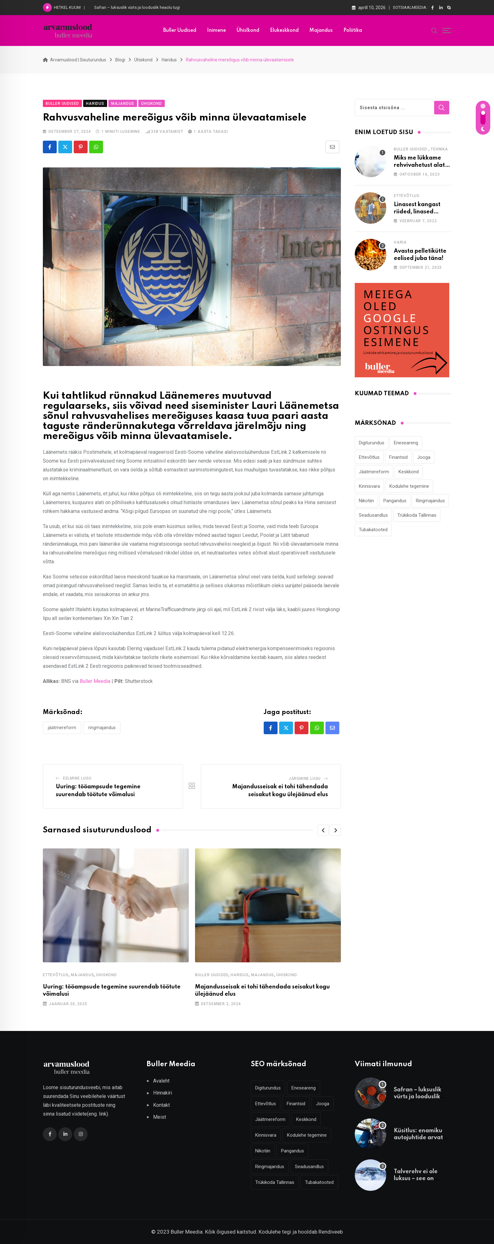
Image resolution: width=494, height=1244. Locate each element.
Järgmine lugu (305, 778)
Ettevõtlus (56, 975)
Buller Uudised (211, 975)
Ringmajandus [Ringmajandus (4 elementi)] (430, 501)
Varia (400, 242)
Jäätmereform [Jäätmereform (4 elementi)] (374, 472)
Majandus (321, 30)
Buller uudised (179, 30)
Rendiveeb (331, 1232)
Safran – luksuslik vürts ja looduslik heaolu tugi (137, 7)
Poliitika (352, 30)
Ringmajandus (102, 727)
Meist (159, 1117)
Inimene (216, 30)
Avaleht (161, 1081)
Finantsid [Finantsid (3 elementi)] (398, 457)
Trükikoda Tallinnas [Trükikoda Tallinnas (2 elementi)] (416, 515)
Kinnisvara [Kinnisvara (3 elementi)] (369, 486)
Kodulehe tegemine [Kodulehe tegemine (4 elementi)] (409, 486)
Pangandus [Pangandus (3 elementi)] (394, 501)
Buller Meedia (95, 681)
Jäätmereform (62, 727)
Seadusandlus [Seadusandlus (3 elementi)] (373, 515)
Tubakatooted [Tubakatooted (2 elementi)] (373, 529)
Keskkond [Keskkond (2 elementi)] (409, 472)
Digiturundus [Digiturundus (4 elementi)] (371, 443)
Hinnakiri (162, 1093)
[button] (323, 830)
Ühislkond (248, 30)
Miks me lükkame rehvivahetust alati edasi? (420, 165)
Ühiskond (106, 975)
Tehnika (439, 149)
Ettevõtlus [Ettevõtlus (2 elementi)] (369, 457)
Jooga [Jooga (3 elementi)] (423, 457)
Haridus (240, 975)
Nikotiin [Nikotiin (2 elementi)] (366, 501)
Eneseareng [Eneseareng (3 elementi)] (406, 443)
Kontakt (161, 1105)
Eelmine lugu (77, 778)
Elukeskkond (284, 30)
